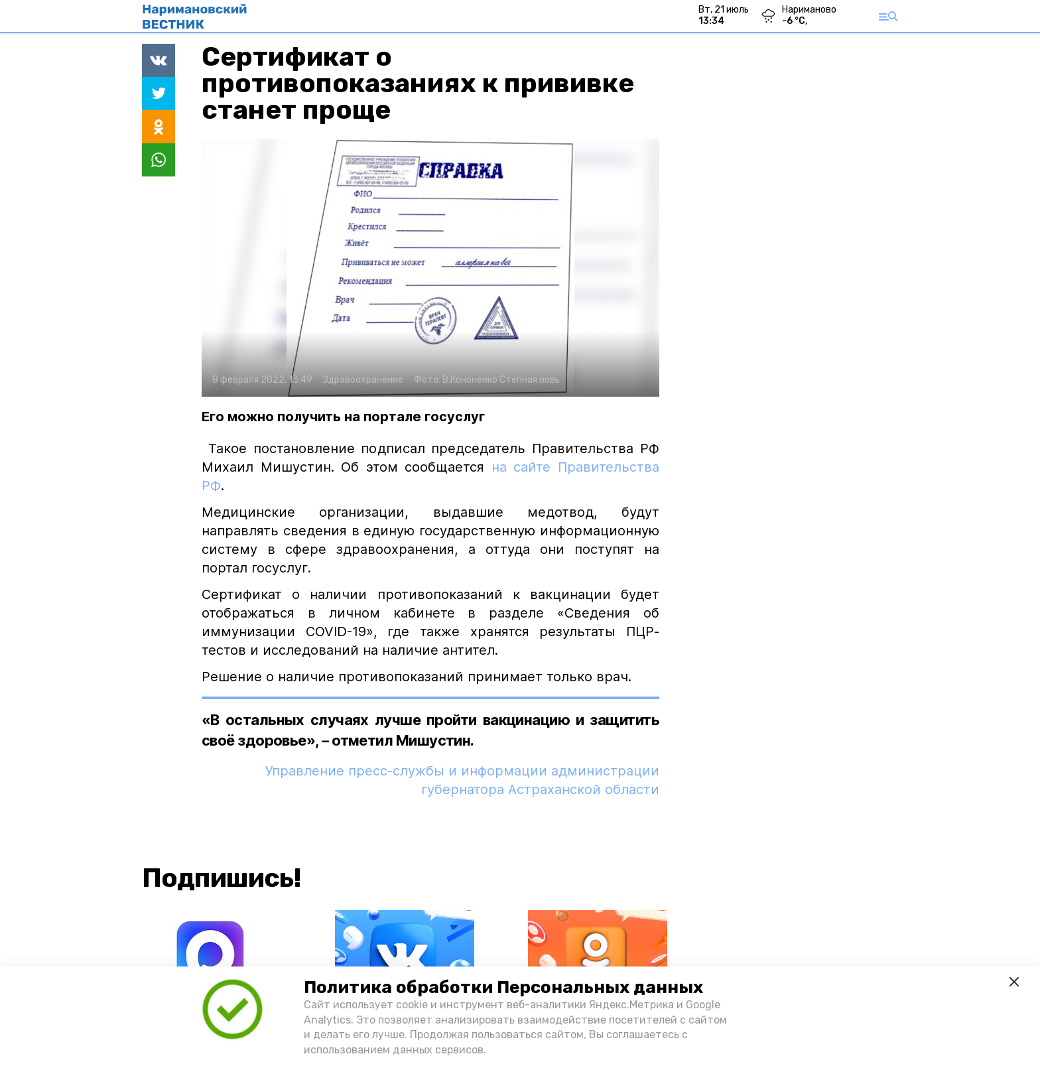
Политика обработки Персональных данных (503, 987)
